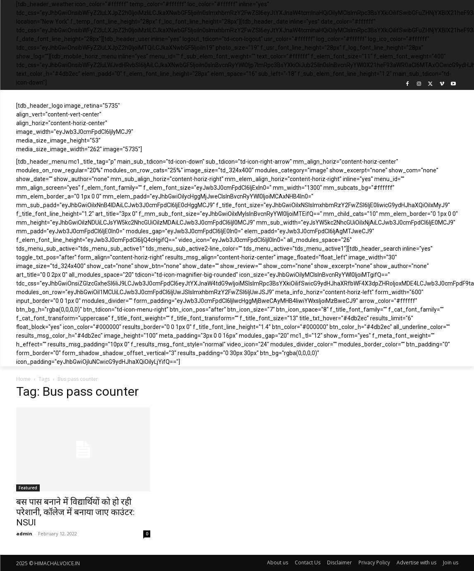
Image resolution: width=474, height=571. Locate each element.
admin (24, 533)
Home (23, 378)
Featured (28, 488)
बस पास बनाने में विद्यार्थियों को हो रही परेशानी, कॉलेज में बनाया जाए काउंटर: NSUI (75, 512)
